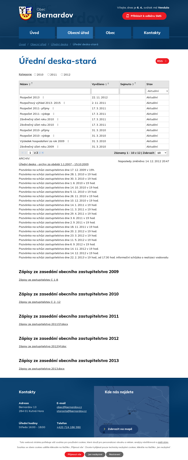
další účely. (163, 442)
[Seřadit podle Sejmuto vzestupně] (135, 82)
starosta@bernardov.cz (72, 411)
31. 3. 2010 (99, 130)
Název (25, 84)
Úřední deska (59, 44)
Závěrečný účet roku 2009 (40, 146)
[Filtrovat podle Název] (54, 91)
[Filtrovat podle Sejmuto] (132, 91)
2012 (67, 74)
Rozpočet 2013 (32, 97)
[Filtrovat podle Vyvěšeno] (105, 91)
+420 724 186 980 (69, 427)
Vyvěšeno (99, 84)
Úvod (22, 44)
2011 (53, 74)
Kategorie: (25, 74)
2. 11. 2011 (99, 103)
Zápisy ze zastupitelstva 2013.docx (41, 368)
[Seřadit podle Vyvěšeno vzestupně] (108, 82)
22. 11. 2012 (100, 97)
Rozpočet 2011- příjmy (37, 108)
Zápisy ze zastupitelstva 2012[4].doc (42, 346)
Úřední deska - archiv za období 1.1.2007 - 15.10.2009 (54, 164)
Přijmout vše (74, 454)
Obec (110, 32)
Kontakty (152, 32)
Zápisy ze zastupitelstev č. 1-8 (38, 279)
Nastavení (114, 454)
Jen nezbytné (95, 454)
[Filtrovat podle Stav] (157, 91)
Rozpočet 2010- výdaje (38, 135)
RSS (162, 61)
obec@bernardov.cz (69, 407)
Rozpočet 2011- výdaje (38, 113)
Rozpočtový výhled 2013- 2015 (43, 103)
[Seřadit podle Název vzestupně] (32, 82)
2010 (40, 74)
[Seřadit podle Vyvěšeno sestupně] (108, 83)
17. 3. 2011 (99, 108)
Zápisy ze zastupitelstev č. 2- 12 (40, 302)
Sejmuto (127, 84)
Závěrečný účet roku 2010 (40, 119)
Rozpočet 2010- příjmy (34, 130)
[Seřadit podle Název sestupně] (32, 83)
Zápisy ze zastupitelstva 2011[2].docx (43, 324)
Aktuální (152, 97)
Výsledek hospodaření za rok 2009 (45, 141)
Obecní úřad (38, 44)
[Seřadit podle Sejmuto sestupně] (135, 83)
